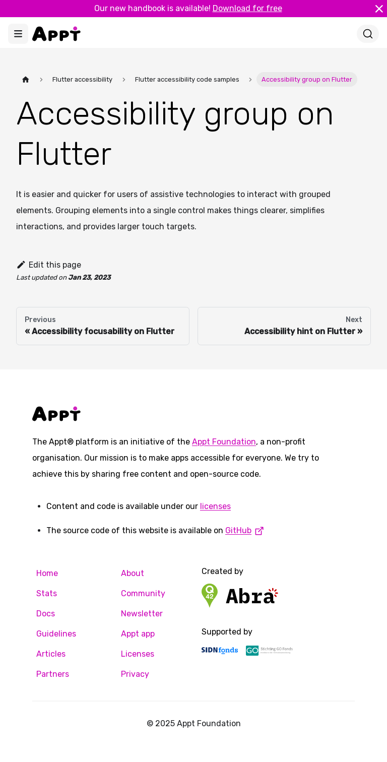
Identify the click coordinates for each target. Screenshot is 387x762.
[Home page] (25, 79)
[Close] (379, 8)
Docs (45, 613)
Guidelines (56, 634)
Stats (46, 593)
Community (143, 593)
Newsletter (142, 613)
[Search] (368, 34)
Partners (52, 674)
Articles (51, 654)
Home (47, 573)
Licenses (137, 654)
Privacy (135, 674)
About (132, 573)
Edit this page (48, 265)
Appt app (138, 634)
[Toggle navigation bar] (18, 34)
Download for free (247, 8)
